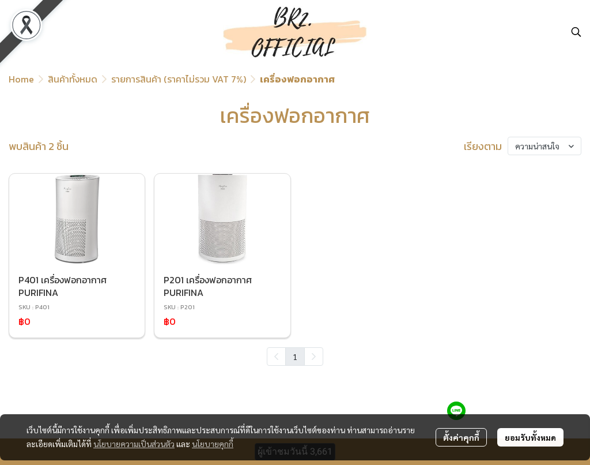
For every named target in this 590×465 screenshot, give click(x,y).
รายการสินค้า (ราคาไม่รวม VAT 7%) (178, 79)
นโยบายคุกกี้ (212, 443)
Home (21, 79)
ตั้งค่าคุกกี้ (461, 437)
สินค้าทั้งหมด (72, 79)
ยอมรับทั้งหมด (530, 437)
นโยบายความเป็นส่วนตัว (134, 443)
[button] (576, 32)
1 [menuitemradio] (295, 356)
